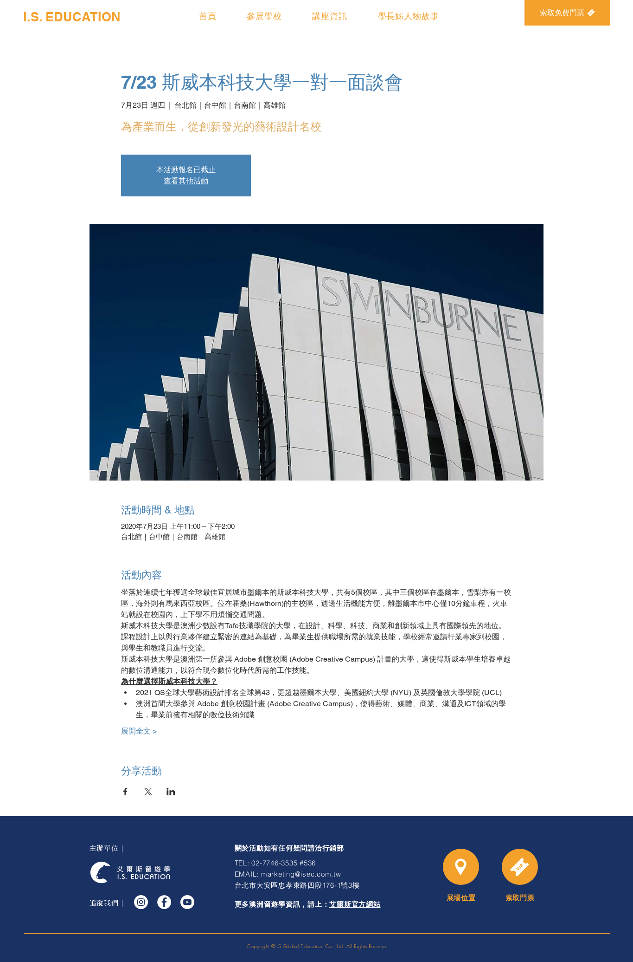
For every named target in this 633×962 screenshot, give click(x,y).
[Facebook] (164, 902)
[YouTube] (187, 902)
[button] (264, 16)
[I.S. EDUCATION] (72, 17)
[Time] (520, 867)
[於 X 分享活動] (148, 791)
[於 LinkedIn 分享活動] (170, 791)
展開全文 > (139, 731)
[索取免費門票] (567, 13)
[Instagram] (141, 902)
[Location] (461, 867)
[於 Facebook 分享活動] (125, 791)
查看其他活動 (186, 180)
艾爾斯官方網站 (354, 904)
